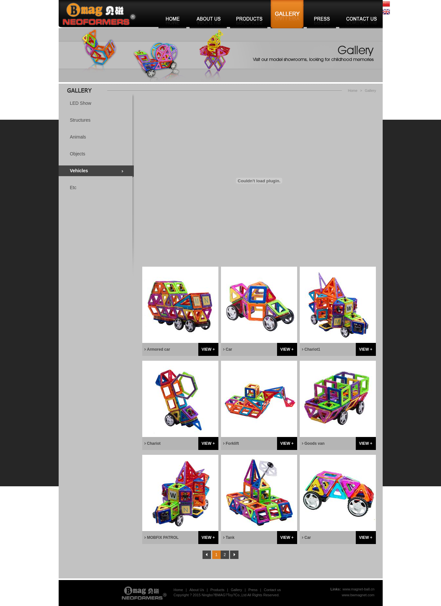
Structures (80, 120)
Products (217, 590)
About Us (196, 590)
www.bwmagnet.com (358, 595)
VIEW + (208, 349)
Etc (73, 187)
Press (253, 590)
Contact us (272, 590)
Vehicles (79, 170)
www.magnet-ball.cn (358, 589)
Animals (78, 136)
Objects (77, 153)
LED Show (80, 103)
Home (352, 90)
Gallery (370, 90)
